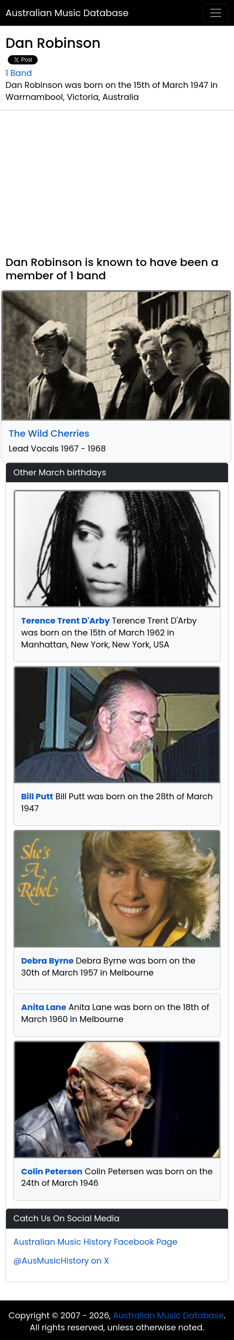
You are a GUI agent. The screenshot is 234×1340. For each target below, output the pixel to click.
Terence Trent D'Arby (65, 620)
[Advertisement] (117, 186)
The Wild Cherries (49, 433)
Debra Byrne (47, 960)
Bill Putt (37, 796)
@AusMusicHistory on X (61, 1260)
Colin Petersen (51, 1171)
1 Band (19, 73)
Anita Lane (43, 1007)
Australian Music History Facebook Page (95, 1242)
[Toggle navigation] (215, 13)
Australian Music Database (67, 12)
